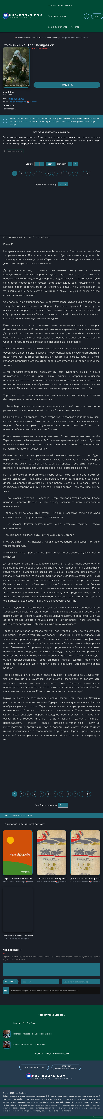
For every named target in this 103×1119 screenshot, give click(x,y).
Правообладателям (34, 1067)
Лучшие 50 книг (57, 16)
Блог (75, 27)
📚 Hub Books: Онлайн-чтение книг (29, 37)
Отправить (10, 981)
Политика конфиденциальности (66, 1067)
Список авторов (57, 27)
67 (88, 173)
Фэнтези (33, 101)
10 (75, 173)
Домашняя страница (60, 5)
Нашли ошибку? (41, 48)
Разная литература (52, 37)
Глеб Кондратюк (16, 98)
